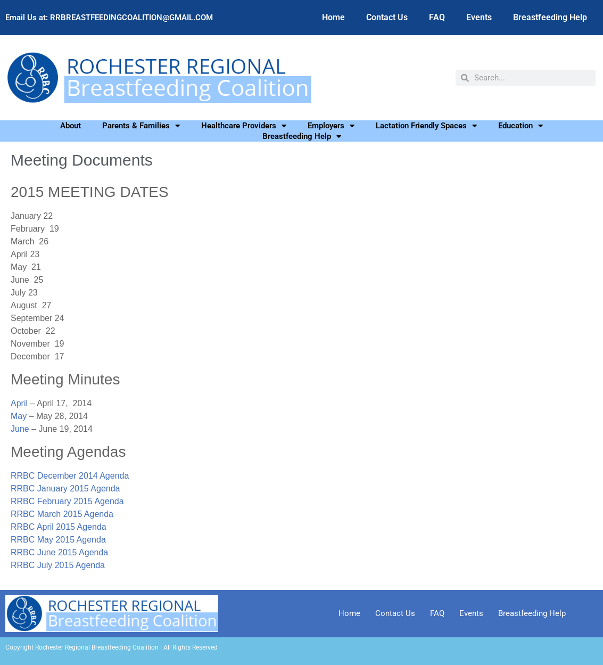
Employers (331, 125)
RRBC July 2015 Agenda (58, 565)
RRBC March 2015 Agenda (62, 514)
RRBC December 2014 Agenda (70, 475)
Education (520, 125)
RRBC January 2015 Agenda (65, 488)
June (20, 428)
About (70, 125)
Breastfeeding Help (550, 17)
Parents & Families (141, 125)
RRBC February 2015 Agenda (67, 501)
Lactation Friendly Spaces (426, 125)
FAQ (437, 17)
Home (333, 17)
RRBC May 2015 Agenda (58, 539)
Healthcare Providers (243, 125)
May (19, 416)
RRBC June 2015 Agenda (59, 552)
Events (479, 17)
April (19, 403)
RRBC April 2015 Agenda (58, 526)
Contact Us (387, 17)
